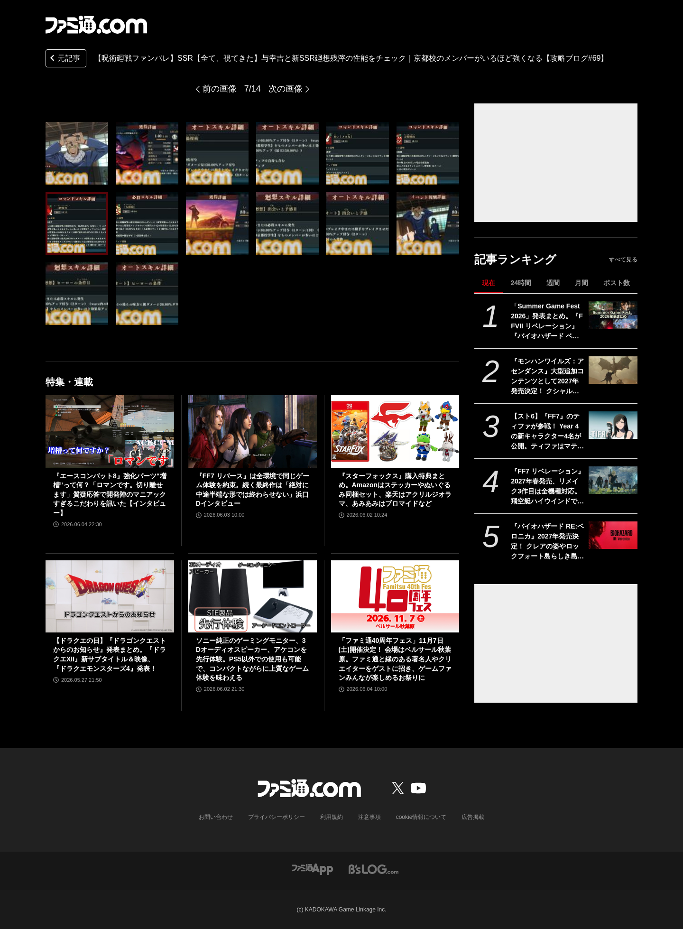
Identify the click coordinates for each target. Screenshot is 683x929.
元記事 (64, 59)
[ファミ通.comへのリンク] (96, 25)
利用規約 (331, 817)
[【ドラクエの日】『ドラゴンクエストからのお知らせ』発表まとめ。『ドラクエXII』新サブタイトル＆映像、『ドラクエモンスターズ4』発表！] (110, 596)
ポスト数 (616, 283)
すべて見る (623, 259)
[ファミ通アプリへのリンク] (312, 868)
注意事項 (369, 817)
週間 (553, 283)
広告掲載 (472, 817)
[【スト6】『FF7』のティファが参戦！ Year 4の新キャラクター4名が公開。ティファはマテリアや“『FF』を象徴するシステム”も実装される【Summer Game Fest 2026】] (613, 425)
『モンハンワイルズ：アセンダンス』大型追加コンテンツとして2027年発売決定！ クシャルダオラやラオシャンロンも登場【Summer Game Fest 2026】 (547, 376)
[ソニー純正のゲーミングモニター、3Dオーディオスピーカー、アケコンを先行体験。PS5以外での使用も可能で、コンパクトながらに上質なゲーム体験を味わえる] (252, 596)
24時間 (520, 283)
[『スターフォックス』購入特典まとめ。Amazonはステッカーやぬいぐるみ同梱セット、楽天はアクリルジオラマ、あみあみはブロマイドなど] (395, 431)
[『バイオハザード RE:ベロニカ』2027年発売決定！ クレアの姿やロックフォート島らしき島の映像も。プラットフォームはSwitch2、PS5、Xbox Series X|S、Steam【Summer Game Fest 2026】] (613, 535)
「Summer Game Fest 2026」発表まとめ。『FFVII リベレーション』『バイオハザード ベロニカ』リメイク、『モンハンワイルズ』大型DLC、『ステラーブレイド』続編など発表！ (547, 321)
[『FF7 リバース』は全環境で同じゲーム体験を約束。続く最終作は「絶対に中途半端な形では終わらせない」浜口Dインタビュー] (252, 431)
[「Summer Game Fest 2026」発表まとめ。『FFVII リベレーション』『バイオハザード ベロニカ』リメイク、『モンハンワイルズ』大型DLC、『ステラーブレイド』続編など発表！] (613, 315)
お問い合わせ (216, 817)
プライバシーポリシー (276, 817)
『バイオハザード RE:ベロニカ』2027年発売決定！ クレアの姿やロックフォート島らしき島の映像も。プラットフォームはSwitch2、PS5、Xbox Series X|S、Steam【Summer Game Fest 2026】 (547, 541)
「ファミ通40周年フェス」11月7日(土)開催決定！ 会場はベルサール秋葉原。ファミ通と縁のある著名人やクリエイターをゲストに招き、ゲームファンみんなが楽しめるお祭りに (395, 659)
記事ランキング (515, 259)
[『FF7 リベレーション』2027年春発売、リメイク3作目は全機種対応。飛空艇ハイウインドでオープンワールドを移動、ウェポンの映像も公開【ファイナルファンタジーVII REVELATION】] (613, 480)
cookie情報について (421, 817)
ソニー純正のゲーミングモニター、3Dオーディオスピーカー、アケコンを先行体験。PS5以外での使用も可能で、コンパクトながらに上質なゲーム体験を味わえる (252, 659)
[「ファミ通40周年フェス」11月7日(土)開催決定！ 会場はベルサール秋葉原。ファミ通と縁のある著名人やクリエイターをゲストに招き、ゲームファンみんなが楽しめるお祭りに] (395, 596)
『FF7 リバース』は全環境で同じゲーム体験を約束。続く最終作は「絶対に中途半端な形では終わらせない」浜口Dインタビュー (252, 490)
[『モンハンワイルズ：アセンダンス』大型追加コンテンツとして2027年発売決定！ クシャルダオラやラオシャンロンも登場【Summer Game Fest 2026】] (613, 370)
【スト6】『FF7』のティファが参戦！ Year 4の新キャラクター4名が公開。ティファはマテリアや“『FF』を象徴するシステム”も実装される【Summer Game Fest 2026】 (547, 431)
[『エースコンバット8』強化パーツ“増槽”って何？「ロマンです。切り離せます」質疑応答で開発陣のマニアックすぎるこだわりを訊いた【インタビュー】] (110, 431)
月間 (581, 283)
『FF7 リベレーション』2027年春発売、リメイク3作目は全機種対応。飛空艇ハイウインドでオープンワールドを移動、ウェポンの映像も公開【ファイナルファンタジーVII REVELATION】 (547, 486)
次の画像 (285, 88)
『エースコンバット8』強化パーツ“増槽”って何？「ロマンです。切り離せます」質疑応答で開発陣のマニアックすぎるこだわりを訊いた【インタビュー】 (109, 494)
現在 (488, 283)
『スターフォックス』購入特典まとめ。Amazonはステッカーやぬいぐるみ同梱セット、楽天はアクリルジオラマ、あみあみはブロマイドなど (395, 490)
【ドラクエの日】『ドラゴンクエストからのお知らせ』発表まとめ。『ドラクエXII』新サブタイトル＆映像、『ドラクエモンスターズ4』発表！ (109, 654)
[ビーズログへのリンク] (373, 868)
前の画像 (220, 88)
